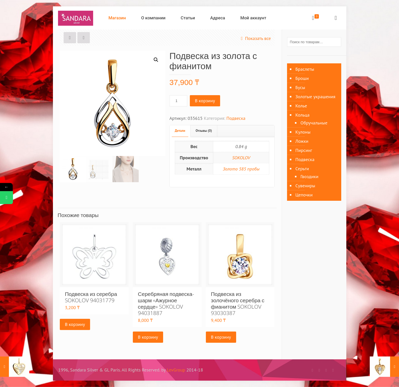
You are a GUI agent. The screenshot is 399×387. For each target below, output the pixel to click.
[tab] (180, 131)
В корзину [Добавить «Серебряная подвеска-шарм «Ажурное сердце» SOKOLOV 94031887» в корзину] (148, 337)
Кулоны (302, 132)
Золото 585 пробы (241, 169)
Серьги (302, 168)
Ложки (301, 141)
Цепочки (304, 195)
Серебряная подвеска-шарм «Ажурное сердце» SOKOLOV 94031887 (166, 303)
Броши (302, 78)
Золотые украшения (315, 96)
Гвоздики (310, 176)
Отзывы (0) (204, 130)
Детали (180, 130)
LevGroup (176, 370)
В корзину (205, 101)
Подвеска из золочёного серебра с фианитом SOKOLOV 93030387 (237, 303)
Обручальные (314, 123)
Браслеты (304, 69)
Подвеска (236, 118)
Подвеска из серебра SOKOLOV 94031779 (91, 297)
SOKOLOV (241, 158)
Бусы (300, 87)
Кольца (302, 115)
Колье (301, 106)
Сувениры (305, 186)
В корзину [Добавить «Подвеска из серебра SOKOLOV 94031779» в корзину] (75, 324)
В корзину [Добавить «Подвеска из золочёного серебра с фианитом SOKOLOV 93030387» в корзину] (221, 337)
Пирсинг (303, 150)
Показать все (255, 38)
